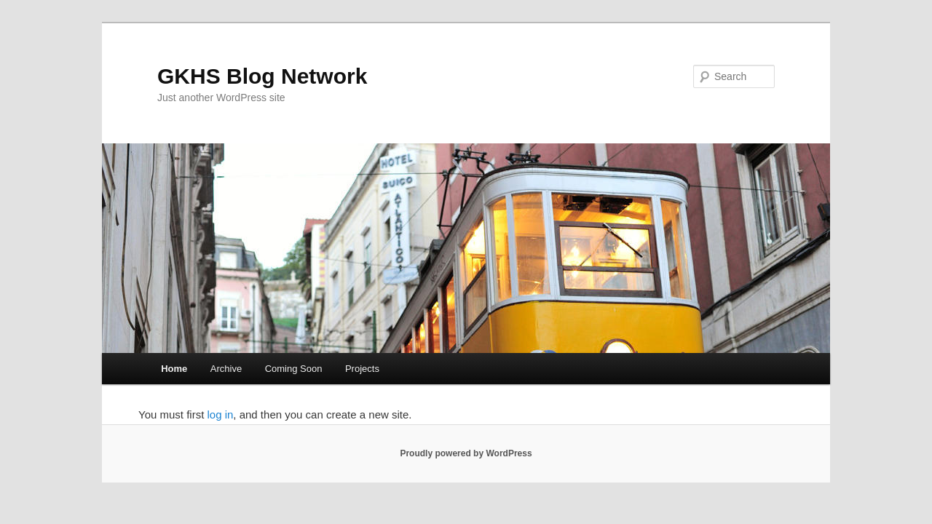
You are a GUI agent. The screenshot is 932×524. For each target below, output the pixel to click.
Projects (362, 368)
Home (174, 368)
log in (220, 414)
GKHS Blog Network (262, 76)
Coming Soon (294, 368)
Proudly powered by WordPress (466, 453)
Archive (226, 368)
